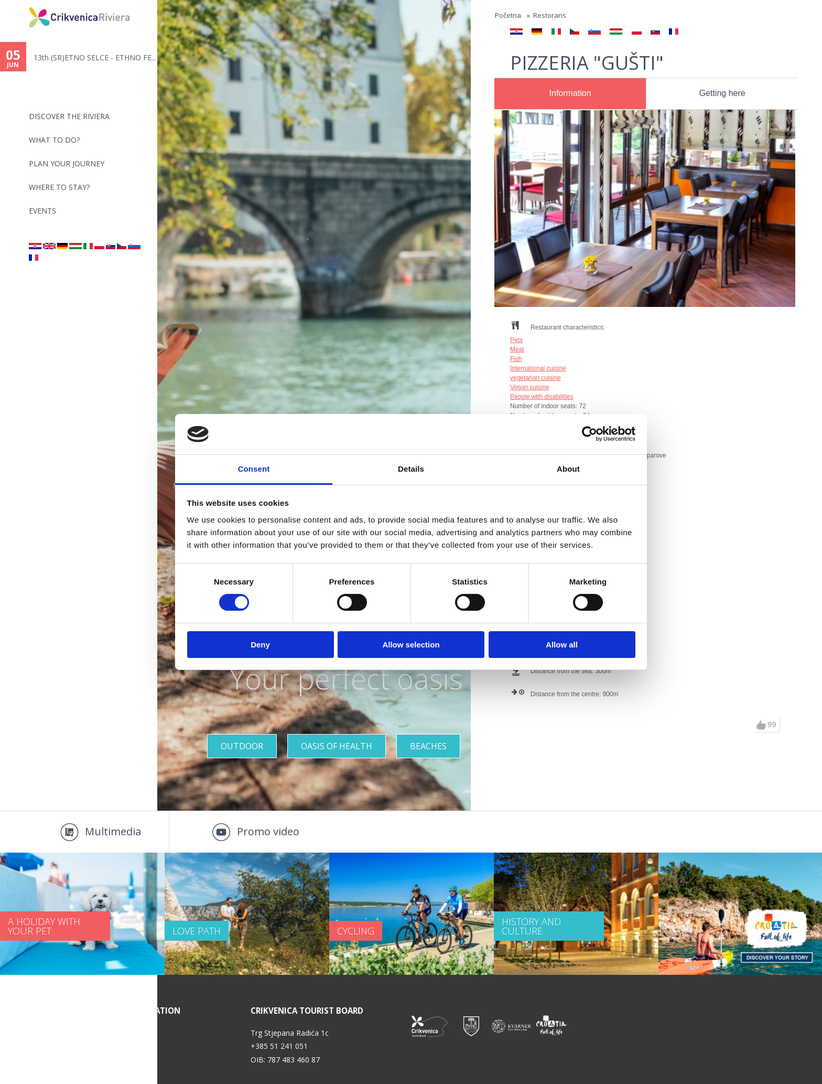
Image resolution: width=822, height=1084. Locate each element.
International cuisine (538, 368)
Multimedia (113, 831)
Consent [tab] (254, 468)
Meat (517, 349)
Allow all (562, 644)
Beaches (428, 746)
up (761, 725)
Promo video (268, 831)
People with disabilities (542, 396)
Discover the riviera (69, 116)
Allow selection (410, 644)
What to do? (54, 140)
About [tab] (568, 468)
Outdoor (242, 746)
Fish (516, 359)
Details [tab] (411, 468)
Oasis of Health (336, 746)
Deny (260, 644)
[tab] (570, 94)
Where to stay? (59, 187)
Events (42, 211)
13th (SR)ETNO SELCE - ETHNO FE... (95, 57)
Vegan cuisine (529, 387)
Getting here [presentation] (722, 93)
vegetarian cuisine (535, 377)
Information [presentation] (570, 93)
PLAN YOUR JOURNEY (66, 163)
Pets (516, 340)
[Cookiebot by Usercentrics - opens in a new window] (589, 434)
